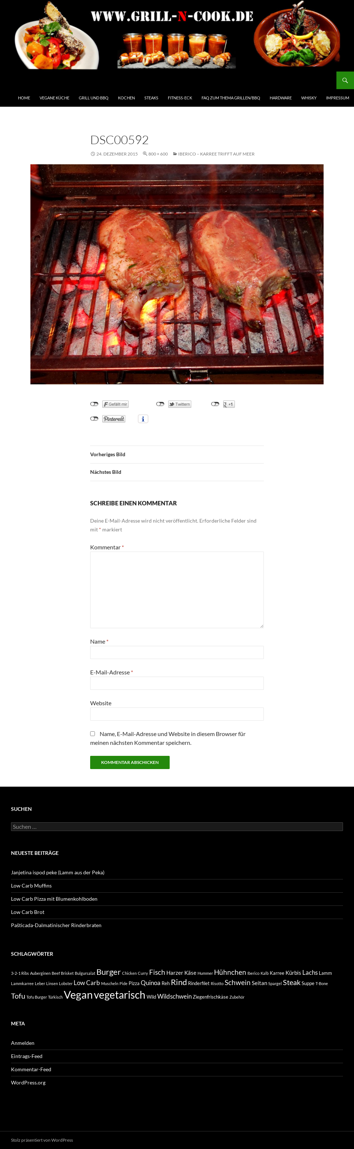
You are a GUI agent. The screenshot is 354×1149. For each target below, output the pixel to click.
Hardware (281, 97)
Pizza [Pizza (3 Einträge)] (134, 983)
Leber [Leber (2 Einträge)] (40, 983)
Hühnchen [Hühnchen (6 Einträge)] (230, 972)
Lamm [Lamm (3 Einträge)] (325, 973)
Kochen (126, 97)
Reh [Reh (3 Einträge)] (166, 983)
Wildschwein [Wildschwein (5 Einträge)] (174, 996)
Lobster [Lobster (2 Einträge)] (66, 983)
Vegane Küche (54, 97)
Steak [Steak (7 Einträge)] (291, 982)
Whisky (309, 97)
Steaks (151, 97)
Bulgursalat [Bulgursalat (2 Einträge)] (85, 973)
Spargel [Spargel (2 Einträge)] (275, 983)
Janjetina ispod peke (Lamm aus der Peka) (57, 872)
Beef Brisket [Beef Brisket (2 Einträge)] (63, 973)
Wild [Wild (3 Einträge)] (151, 997)
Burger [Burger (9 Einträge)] (108, 972)
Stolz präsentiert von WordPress (42, 1140)
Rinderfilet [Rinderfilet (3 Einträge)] (199, 983)
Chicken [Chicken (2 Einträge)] (129, 973)
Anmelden (22, 1043)
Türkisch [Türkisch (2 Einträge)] (55, 997)
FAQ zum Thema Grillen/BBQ (231, 97)
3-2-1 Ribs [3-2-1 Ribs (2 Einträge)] (20, 973)
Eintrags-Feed (27, 1056)
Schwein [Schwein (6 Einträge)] (238, 982)
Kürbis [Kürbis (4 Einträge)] (293, 972)
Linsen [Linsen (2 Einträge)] (52, 983)
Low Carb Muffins (31, 885)
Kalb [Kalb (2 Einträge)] (265, 973)
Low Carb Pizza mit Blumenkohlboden (54, 899)
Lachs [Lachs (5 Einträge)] (310, 972)
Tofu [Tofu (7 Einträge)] (18, 996)
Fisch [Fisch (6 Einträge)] (157, 972)
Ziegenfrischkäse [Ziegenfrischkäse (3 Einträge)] (210, 997)
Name (99, 641)
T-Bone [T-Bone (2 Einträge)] (322, 983)
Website (100, 702)
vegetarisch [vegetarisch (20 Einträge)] (119, 994)
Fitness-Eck (180, 97)
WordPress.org (28, 1082)
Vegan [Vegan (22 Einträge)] (78, 994)
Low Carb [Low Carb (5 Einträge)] (87, 983)
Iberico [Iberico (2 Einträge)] (253, 973)
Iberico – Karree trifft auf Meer (216, 154)
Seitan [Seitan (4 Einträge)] (259, 983)
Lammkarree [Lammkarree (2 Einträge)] (22, 983)
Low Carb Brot (27, 912)
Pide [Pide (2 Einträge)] (123, 983)
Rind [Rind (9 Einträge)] (179, 982)
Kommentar (107, 547)
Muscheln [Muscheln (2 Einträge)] (109, 983)
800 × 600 (158, 154)
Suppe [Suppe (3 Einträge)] (308, 983)
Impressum (337, 97)
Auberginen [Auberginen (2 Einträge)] (40, 973)
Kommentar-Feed (31, 1069)
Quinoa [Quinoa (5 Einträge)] (151, 983)
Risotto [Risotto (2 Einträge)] (217, 983)
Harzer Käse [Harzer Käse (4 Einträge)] (181, 972)
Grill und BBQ (93, 97)
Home (24, 97)
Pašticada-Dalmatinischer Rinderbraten (56, 925)
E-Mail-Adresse (111, 672)
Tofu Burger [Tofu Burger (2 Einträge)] (36, 997)
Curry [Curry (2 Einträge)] (143, 973)
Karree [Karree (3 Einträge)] (277, 973)
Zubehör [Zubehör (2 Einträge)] (236, 997)
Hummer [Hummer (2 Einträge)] (205, 973)
